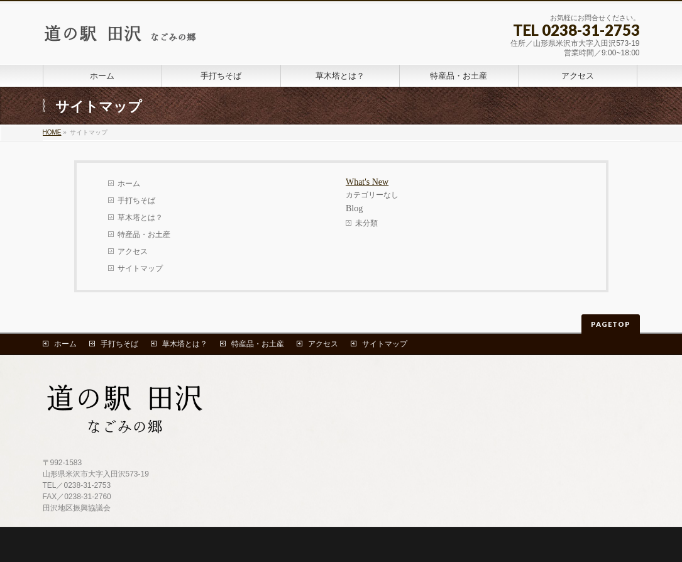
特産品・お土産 (144, 234)
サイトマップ (140, 268)
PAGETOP (610, 324)
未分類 (366, 223)
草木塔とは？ (140, 217)
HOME (52, 132)
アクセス (133, 251)
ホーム (129, 183)
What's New (367, 182)
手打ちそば (136, 200)
